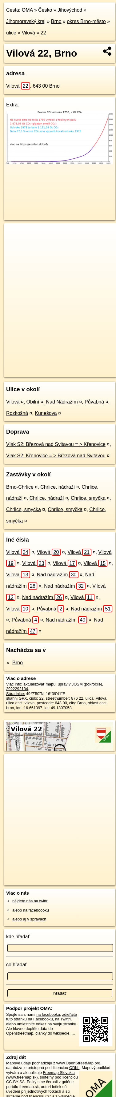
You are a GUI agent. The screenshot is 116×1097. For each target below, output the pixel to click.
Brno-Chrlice (20, 487)
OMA (27, 10)
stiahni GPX (16, 698)
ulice (11, 32)
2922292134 (17, 688)
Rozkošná (17, 413)
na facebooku (48, 1014)
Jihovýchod (70, 10)
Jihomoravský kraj (26, 21)
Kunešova (46, 413)
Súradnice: (15, 693)
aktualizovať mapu (39, 684)
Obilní (32, 401)
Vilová (28, 32)
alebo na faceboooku (30, 910)
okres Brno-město (86, 21)
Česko (45, 10)
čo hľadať (16, 964)
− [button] (15, 243)
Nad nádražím (57, 574)
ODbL (74, 1067)
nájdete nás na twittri (30, 901)
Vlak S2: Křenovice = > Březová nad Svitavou (56, 455)
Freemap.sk (81, 367)
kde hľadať (18, 936)
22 (43, 32)
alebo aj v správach (29, 919)
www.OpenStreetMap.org (78, 1063)
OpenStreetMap (49, 367)
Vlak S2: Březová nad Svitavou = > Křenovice (56, 444)
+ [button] (15, 233)
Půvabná (94, 401)
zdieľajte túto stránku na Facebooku (41, 1016)
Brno (56, 21)
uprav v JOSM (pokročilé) (80, 684)
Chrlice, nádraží (57, 487)
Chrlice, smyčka (88, 498)
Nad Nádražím (62, 401)
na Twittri (63, 1019)
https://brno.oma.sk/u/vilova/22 (31, 372)
